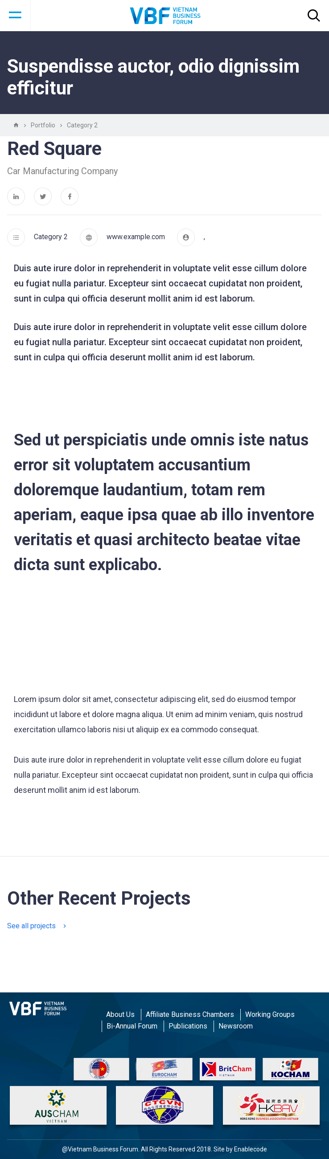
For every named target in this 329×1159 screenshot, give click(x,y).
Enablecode (250, 1149)
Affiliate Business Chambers (190, 1014)
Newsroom (235, 1026)
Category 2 (51, 237)
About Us (120, 1014)
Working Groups (270, 1014)
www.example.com (136, 237)
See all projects (36, 926)
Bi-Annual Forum (132, 1026)
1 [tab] (164, 804)
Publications (188, 1026)
